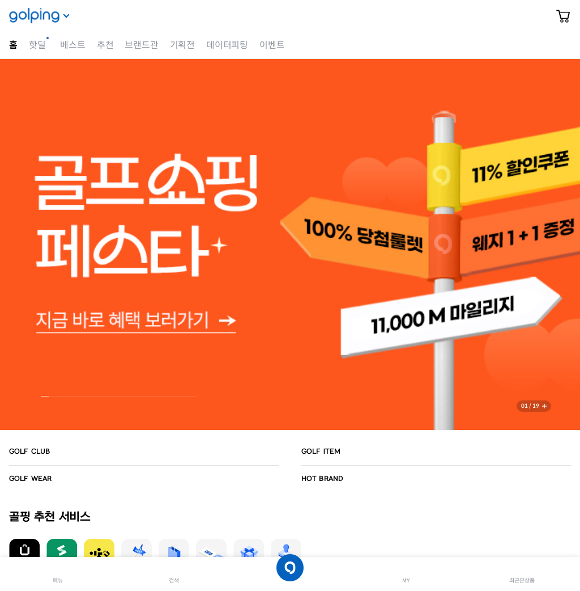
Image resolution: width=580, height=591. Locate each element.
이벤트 (271, 45)
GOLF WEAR (30, 479)
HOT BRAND (322, 479)
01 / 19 (530, 406)
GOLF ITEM (320, 451)
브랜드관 (141, 45)
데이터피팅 (227, 45)
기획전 (182, 45)
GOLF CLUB (29, 451)
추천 (105, 45)
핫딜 (37, 45)
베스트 (72, 45)
